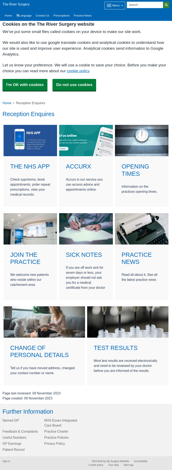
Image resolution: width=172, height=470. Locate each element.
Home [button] (8, 15)
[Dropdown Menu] (114, 5)
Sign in (6, 461)
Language (24, 15)
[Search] (145, 5)
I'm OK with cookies (25, 85)
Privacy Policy (54, 443)
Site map (128, 465)
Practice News (82, 15)
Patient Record (13, 449)
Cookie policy (96, 465)
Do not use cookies (74, 85)
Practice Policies (56, 437)
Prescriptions (62, 15)
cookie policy (78, 71)
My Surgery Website (118, 461)
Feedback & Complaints (20, 431)
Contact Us (42, 15)
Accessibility (140, 461)
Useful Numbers (14, 437)
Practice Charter (56, 431)
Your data (113, 465)
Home (7, 103)
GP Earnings (12, 443)
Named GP (11, 420)
